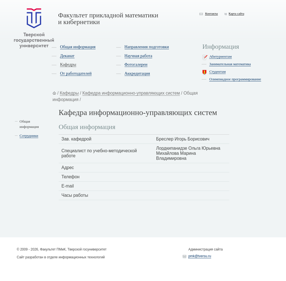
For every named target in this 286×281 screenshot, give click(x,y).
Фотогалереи (136, 64)
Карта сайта (236, 13)
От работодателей (76, 73)
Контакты (211, 13)
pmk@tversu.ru (199, 256)
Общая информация (78, 47)
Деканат (67, 55)
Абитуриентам (220, 56)
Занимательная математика (230, 64)
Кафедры (68, 64)
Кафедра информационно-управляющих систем (131, 93)
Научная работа (138, 55)
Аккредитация (137, 73)
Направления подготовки (147, 47)
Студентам (217, 71)
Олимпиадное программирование (235, 79)
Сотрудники (29, 136)
